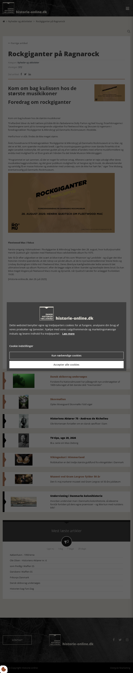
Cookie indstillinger (21, 346)
